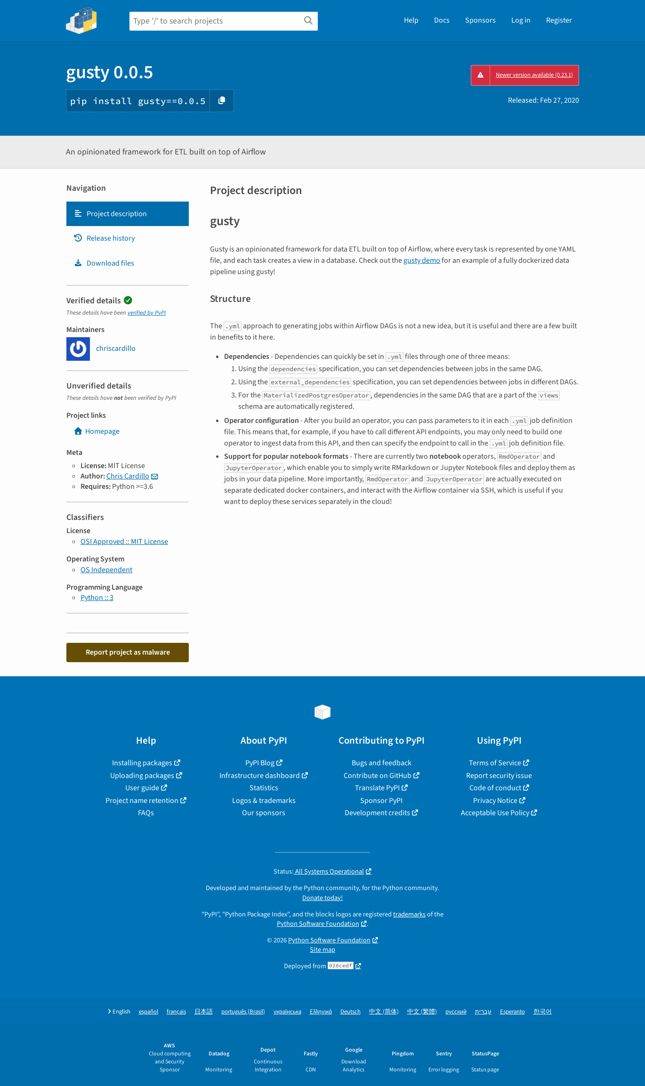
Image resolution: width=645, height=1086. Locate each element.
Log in (521, 20)
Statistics (264, 788)
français (176, 1012)
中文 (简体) (384, 1012)
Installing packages (142, 763)
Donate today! (322, 898)
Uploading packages (142, 775)
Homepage (96, 431)
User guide (142, 788)
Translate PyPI (377, 788)
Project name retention (141, 800)
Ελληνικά (321, 1012)
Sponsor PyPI (381, 800)
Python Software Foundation (318, 924)
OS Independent (106, 570)
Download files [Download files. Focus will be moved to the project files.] (103, 263)
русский (456, 1012)
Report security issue (499, 775)
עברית (483, 1012)
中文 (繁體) (422, 1012)
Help (411, 20)
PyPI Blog (259, 763)
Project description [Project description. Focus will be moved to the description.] (110, 214)
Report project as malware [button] (128, 652)
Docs (442, 20)
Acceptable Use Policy (495, 813)
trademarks (409, 914)
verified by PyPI (147, 312)
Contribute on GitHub (377, 775)
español (148, 1012)
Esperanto (512, 1012)
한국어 (542, 1012)
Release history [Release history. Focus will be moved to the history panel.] (104, 238)
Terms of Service (495, 763)
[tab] (127, 214)
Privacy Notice (495, 800)
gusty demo (421, 260)
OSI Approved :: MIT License (124, 541)
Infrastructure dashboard (259, 775)
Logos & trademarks (264, 800)
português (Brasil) (243, 1012)
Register (559, 20)
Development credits (377, 813)
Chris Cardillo (127, 476)
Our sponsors (263, 813)
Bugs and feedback (381, 763)
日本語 (203, 1012)
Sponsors (480, 20)
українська (287, 1012)
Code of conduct (495, 788)
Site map (322, 950)
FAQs (146, 813)
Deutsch (350, 1012)
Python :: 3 (97, 597)
